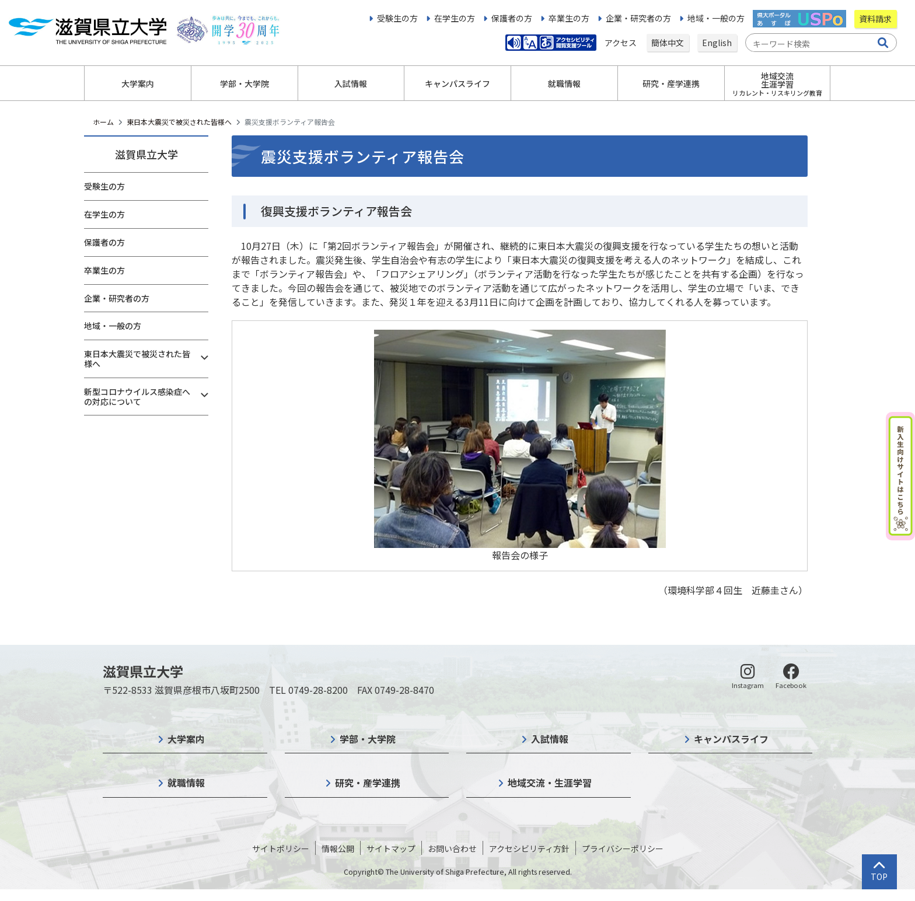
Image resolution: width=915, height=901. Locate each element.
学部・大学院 (368, 739)
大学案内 (186, 739)
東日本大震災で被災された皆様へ (179, 122)
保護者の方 (511, 18)
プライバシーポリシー (622, 848)
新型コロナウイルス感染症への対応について (137, 396)
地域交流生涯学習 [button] (777, 83)
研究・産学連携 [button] (671, 83)
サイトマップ (390, 848)
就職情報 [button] (564, 83)
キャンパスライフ (731, 739)
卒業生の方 (569, 18)
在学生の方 (454, 18)
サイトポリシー (280, 848)
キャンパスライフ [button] (457, 83)
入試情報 (549, 739)
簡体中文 (667, 42)
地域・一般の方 (716, 18)
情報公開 (338, 848)
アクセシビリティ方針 (529, 848)
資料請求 (875, 19)
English (717, 42)
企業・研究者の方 (638, 18)
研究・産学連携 (367, 783)
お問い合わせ (452, 848)
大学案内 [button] (137, 83)
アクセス (621, 42)
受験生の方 (397, 18)
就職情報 (186, 783)
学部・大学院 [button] (244, 83)
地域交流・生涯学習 (550, 783)
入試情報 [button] (350, 83)
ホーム (103, 122)
